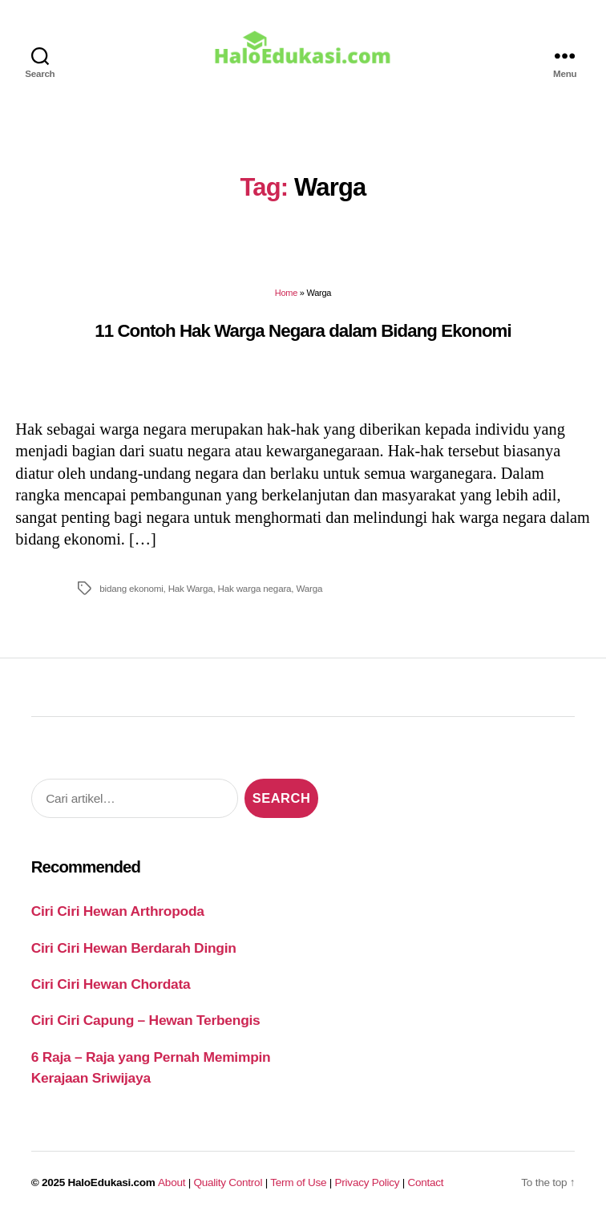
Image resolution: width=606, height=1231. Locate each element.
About (171, 1188)
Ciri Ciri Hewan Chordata (111, 990)
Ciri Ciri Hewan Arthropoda (117, 917)
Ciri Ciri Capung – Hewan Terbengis (146, 1026)
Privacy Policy (367, 1188)
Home (286, 299)
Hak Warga (190, 594)
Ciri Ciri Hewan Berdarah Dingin (133, 954)
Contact (426, 1188)
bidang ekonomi (131, 594)
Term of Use (298, 1188)
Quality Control (227, 1188)
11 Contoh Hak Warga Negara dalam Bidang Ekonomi (303, 336)
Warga (309, 594)
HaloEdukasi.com (112, 1188)
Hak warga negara (255, 594)
